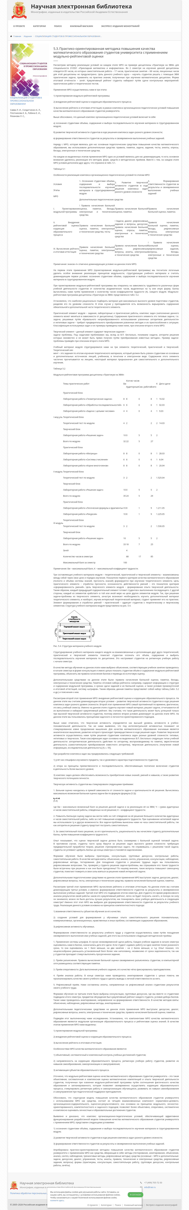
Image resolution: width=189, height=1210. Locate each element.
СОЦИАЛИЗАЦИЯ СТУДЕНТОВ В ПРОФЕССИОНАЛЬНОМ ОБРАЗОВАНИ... (68, 36)
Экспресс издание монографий (120, 26)
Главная (17, 36)
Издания (28, 36)
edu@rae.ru (150, 1187)
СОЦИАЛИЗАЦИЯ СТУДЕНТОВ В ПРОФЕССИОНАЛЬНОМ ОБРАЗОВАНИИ (26, 100)
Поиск (58, 26)
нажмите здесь (57, 1200)
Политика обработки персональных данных (32, 1193)
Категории (39, 26)
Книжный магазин (81, 26)
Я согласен (135, 1194)
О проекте (19, 26)
